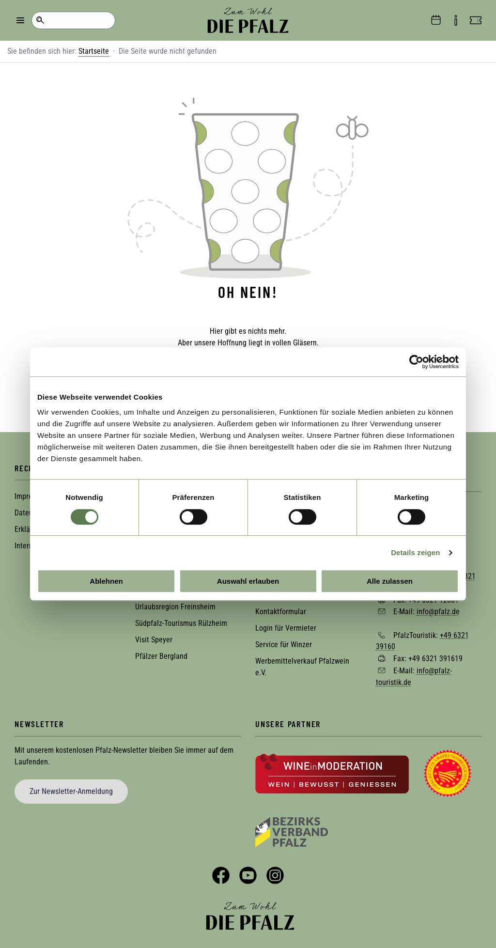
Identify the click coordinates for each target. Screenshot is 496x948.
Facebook (221, 871)
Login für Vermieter (285, 624)
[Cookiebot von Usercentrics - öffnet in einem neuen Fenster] (416, 362)
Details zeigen (415, 552)
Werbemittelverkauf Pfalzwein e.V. (302, 663)
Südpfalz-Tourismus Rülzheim (181, 619)
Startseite (93, 51)
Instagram (275, 871)
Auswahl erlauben (248, 581)
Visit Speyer (153, 635)
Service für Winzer (283, 640)
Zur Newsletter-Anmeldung (71, 787)
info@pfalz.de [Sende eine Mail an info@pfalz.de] (438, 607)
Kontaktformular (280, 607)
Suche (39, 20)
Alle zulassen (390, 581)
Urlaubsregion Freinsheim (175, 602)
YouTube (248, 871)
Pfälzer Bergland (161, 652)
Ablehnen (106, 581)
